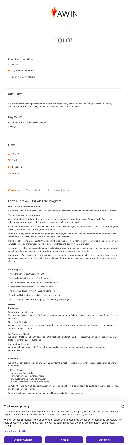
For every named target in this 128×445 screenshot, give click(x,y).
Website (14, 173)
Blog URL (14, 153)
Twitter (13, 160)
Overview (15, 190)
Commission (35, 190)
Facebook (15, 167)
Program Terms (59, 190)
